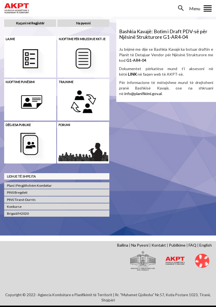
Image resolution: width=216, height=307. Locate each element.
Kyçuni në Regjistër (30, 23)
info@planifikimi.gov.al (143, 93)
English (205, 245)
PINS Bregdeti (17, 192)
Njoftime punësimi (20, 82)
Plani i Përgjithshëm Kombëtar (29, 185)
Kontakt (158, 245)
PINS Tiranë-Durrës (21, 200)
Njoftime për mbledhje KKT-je (82, 39)
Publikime (177, 245)
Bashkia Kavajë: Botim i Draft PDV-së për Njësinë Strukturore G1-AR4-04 (163, 34)
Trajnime (66, 82)
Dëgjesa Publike (18, 125)
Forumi (64, 125)
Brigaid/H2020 (18, 213)
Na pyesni (83, 23)
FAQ (192, 245)
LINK (132, 74)
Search (181, 8)
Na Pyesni (139, 245)
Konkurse (14, 206)
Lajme (10, 39)
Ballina (122, 245)
